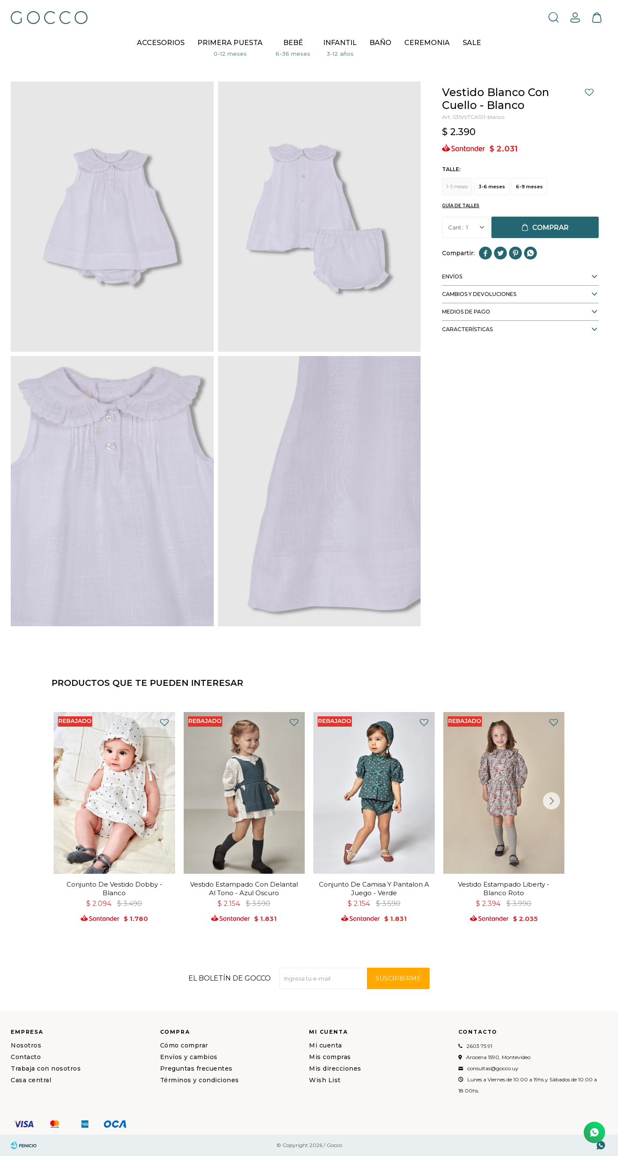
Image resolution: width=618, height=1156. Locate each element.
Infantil (340, 43)
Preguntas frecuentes (196, 1068)
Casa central (31, 1080)
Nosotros (26, 1045)
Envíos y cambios (189, 1057)
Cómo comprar (184, 1045)
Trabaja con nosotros (46, 1068)
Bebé (293, 43)
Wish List (325, 1080)
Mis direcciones (335, 1068)
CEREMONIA (427, 43)
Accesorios (161, 43)
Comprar (550, 227)
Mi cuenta (325, 1045)
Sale (472, 43)
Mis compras (330, 1057)
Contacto (26, 1057)
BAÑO (380, 43)
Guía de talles (460, 205)
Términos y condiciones (199, 1080)
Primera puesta (230, 43)
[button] (551, 801)
